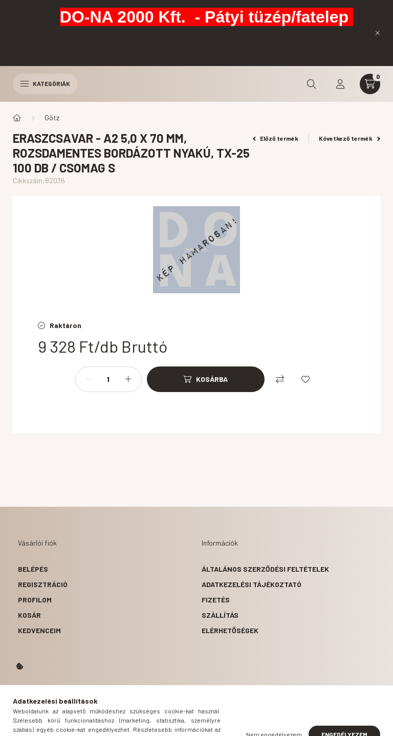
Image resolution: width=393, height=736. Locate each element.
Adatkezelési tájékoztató (251, 584)
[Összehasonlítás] (280, 379)
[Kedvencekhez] (305, 379)
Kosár (29, 615)
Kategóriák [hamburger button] (45, 83)
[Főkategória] (17, 117)
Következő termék (349, 138)
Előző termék (276, 138)
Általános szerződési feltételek (265, 569)
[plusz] (128, 379)
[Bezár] (377, 32)
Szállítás (220, 615)
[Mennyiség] (108, 379)
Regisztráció (43, 584)
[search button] (311, 84)
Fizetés (216, 599)
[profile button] (340, 84)
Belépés (33, 569)
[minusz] (88, 379)
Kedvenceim (39, 630)
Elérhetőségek (230, 630)
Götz (52, 117)
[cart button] (370, 84)
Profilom (35, 599)
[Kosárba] (206, 379)
